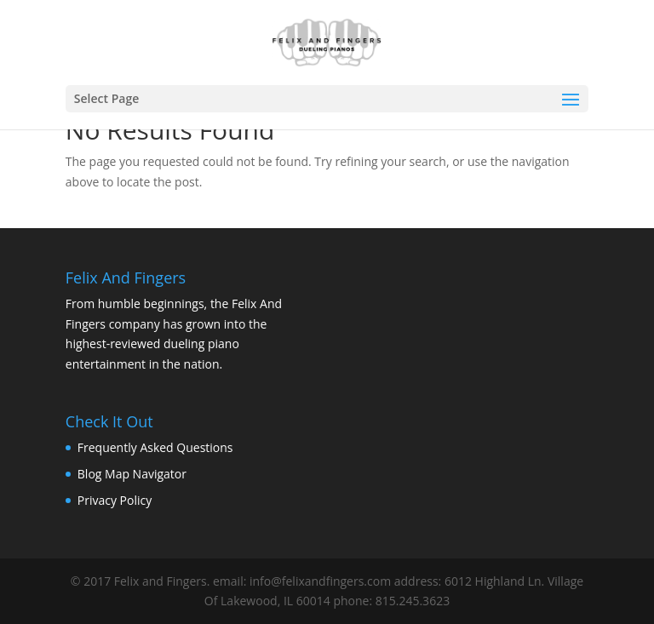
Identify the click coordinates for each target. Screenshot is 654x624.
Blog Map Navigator (131, 474)
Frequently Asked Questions (155, 447)
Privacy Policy (114, 500)
